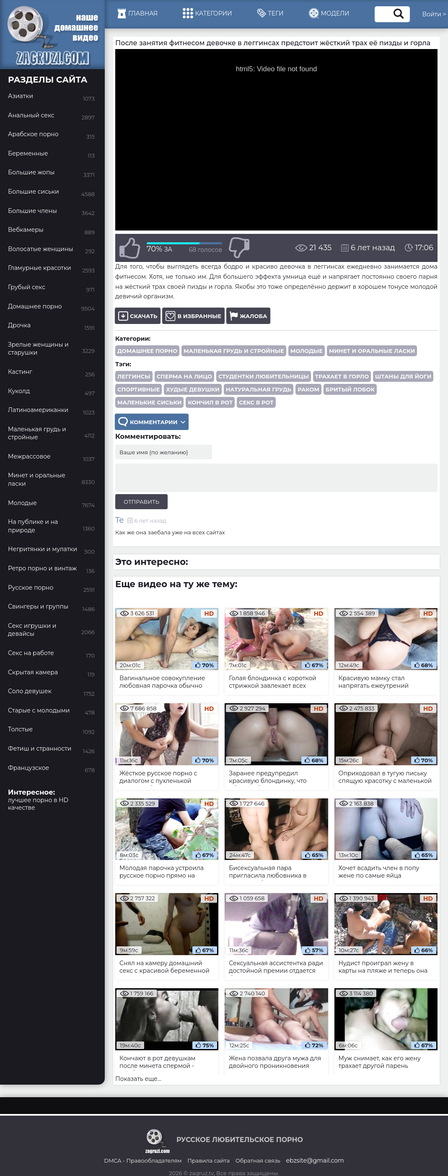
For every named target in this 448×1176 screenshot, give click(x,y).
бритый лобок (350, 389)
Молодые (306, 350)
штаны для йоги (403, 376)
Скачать (137, 316)
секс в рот (256, 402)
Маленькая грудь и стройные (234, 350)
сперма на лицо (184, 376)
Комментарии (151, 422)
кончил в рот (210, 402)
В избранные (193, 316)
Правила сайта (208, 1160)
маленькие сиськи (149, 402)
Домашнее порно (147, 350)
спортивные (138, 389)
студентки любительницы (263, 376)
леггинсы (133, 376)
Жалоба (248, 316)
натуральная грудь (258, 389)
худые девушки (192, 389)
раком (308, 389)
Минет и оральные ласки (372, 350)
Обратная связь (258, 1160)
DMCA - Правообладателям (142, 1160)
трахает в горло (342, 376)
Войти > (434, 14)
